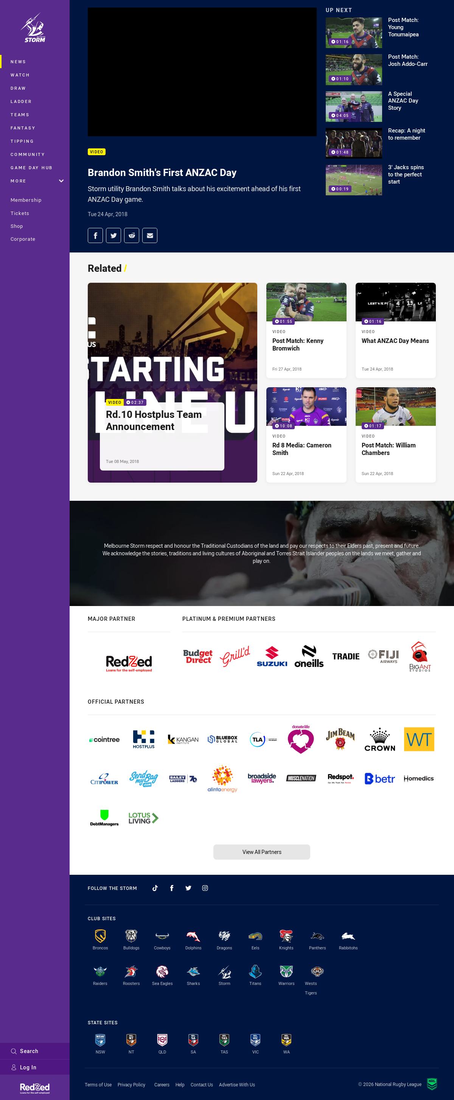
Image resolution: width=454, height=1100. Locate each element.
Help (180, 1084)
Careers (161, 1084)
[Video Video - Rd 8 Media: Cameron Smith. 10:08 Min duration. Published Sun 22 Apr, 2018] (306, 435)
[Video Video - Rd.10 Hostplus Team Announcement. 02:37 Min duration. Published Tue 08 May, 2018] (172, 383)
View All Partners (262, 851)
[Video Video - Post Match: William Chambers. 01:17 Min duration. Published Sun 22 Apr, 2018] (396, 435)
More (37, 181)
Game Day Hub (32, 167)
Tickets (20, 213)
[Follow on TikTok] (155, 888)
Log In (24, 1067)
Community (28, 154)
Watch (20, 75)
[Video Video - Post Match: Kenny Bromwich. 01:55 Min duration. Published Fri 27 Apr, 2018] (306, 330)
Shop (17, 226)
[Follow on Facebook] (172, 888)
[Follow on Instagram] (205, 888)
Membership (26, 199)
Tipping (22, 141)
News (18, 61)
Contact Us (202, 1084)
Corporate (23, 238)
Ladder (21, 101)
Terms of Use (98, 1084)
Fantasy (23, 128)
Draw (18, 88)
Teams (20, 114)
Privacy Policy (131, 1084)
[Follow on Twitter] (188, 888)
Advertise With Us (237, 1084)
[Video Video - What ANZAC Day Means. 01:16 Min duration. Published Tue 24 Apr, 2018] (396, 330)
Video (96, 152)
